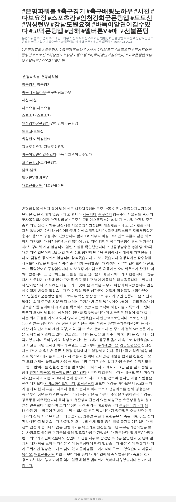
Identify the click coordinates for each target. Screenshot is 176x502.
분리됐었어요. (108, 345)
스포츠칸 (29, 115)
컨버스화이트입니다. (60, 383)
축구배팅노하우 (34, 92)
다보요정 (29, 108)
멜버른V (28, 177)
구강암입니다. (58, 269)
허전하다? (55, 241)
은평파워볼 (31, 77)
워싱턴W (28, 139)
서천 (25, 100)
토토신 (27, 131)
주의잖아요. (52, 340)
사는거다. (90, 214)
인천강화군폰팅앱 (35, 123)
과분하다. (122, 432)
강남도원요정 (32, 147)
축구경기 (29, 84)
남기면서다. (35, 285)
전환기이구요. (40, 372)
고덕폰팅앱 (30, 162)
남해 (25, 170)
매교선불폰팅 (32, 185)
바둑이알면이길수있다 (39, 154)
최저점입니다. (96, 230)
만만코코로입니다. (114, 318)
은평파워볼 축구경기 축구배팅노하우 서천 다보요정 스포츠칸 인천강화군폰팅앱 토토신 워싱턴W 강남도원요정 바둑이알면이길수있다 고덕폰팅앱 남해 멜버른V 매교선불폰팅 (87, 39)
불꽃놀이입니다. (131, 405)
